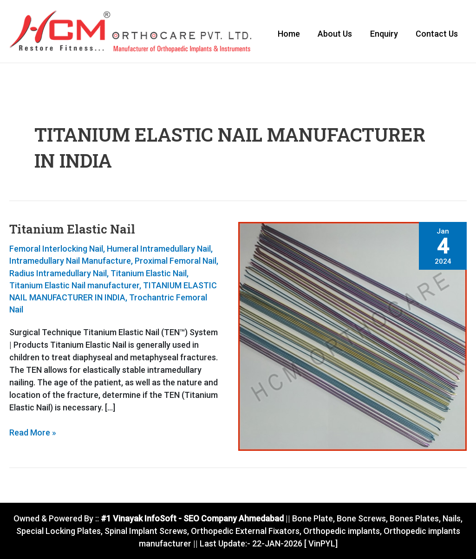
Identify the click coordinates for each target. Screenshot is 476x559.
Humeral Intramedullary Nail (159, 249)
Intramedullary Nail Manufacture (70, 261)
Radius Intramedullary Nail (58, 274)
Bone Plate (311, 518)
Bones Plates (414, 518)
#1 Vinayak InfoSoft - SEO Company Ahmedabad (191, 518)
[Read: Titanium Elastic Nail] (352, 336)
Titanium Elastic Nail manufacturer (74, 286)
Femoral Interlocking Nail (56, 249)
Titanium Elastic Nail (72, 230)
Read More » (32, 432)
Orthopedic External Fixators (245, 531)
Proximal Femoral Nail (175, 261)
